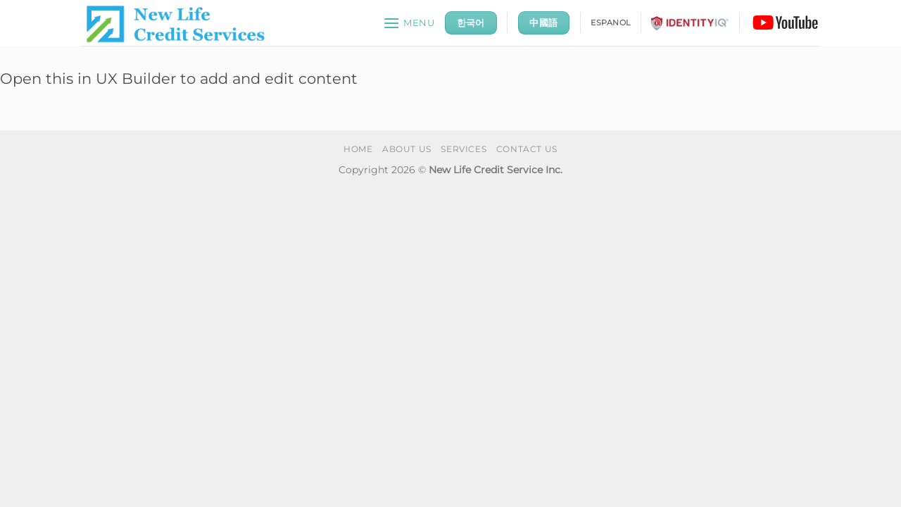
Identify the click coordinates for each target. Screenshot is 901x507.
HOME (358, 149)
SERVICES (463, 149)
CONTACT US (526, 149)
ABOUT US (406, 149)
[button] (409, 23)
